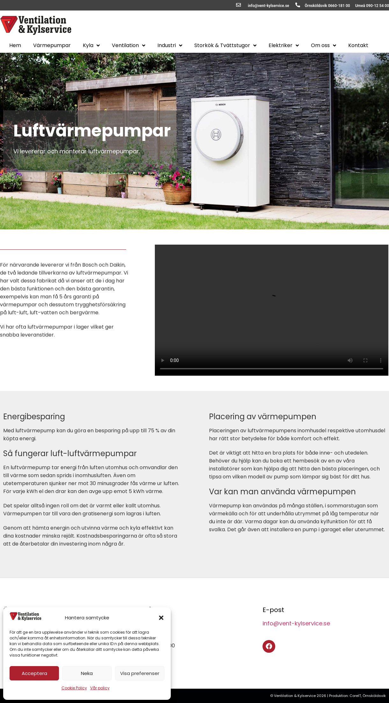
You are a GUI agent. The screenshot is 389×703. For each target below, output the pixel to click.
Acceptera (34, 673)
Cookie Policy (74, 688)
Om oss (323, 45)
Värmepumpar (52, 45)
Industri (169, 45)
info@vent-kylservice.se (268, 5)
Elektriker (284, 45)
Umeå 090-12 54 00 (372, 5)
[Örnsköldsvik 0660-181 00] (297, 5)
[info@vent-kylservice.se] (238, 5)
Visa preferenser (139, 673)
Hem (15, 45)
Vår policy (100, 688)
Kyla (91, 45)
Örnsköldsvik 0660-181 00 (327, 5)
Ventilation (128, 45)
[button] (161, 618)
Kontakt (358, 45)
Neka (87, 673)
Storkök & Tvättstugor (225, 45)
